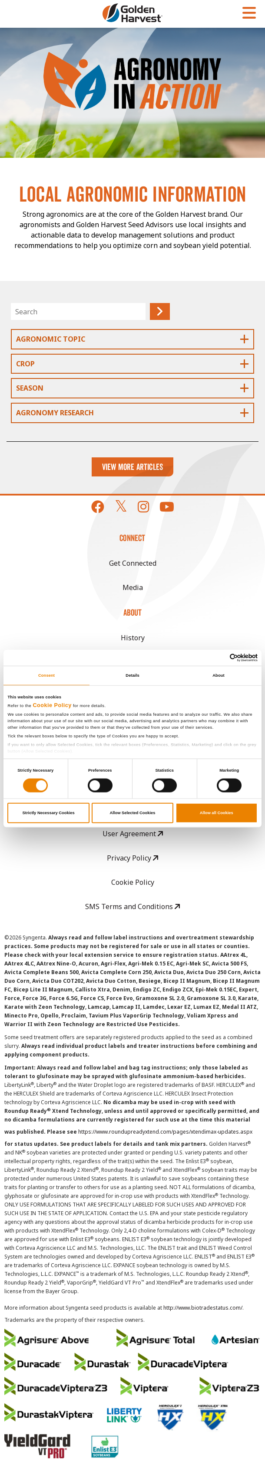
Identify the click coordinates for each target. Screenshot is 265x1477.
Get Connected (132, 563)
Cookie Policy (52, 705)
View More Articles (132, 467)
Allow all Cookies (216, 813)
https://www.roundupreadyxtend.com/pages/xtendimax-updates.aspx (165, 1131)
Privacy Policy (132, 858)
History (133, 637)
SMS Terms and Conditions (132, 906)
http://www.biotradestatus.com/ (202, 1307)
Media (133, 587)
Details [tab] (132, 675)
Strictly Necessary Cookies (49, 813)
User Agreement (133, 833)
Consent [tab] (46, 675)
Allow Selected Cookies (132, 813)
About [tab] (218, 675)
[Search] (78, 311)
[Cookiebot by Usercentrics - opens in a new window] (220, 658)
